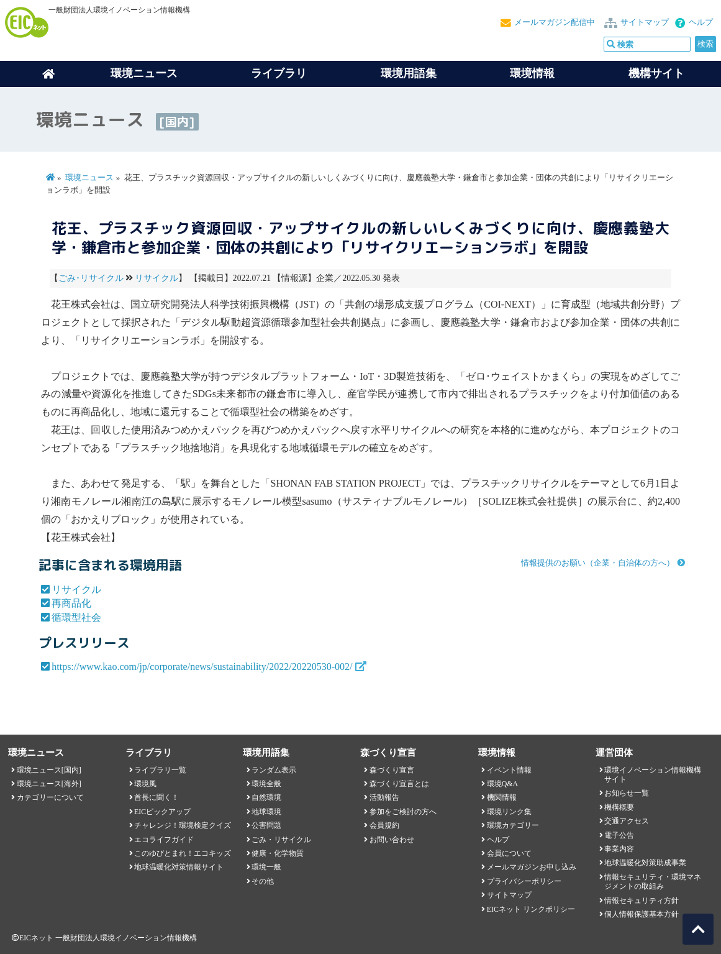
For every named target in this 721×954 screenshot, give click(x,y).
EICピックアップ (162, 811)
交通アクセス (626, 821)
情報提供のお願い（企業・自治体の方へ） (597, 563)
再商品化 (71, 603)
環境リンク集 (509, 811)
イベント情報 (509, 770)
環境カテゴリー (513, 825)
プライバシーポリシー (524, 881)
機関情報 (502, 797)
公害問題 (266, 825)
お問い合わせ (392, 839)
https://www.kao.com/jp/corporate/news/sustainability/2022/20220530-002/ (202, 666)
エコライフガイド (164, 839)
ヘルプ (701, 22)
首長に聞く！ (156, 797)
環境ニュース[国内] (49, 770)
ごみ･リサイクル (91, 278)
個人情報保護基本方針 (641, 914)
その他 (263, 881)
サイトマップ (644, 22)
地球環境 (266, 811)
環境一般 (266, 867)
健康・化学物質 (278, 853)
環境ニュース (89, 177)
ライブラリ (279, 73)
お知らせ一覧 (626, 793)
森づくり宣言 (392, 770)
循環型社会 (76, 617)
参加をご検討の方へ (403, 811)
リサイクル (156, 278)
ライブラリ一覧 (160, 770)
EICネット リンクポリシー (531, 909)
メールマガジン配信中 (554, 22)
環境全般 (266, 783)
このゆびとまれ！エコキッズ (182, 853)
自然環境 (266, 797)
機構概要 (619, 807)
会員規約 (384, 825)
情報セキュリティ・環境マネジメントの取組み (652, 882)
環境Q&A (502, 783)
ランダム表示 (274, 770)
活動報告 (384, 797)
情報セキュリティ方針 (641, 900)
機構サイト (656, 73)
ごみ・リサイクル (281, 839)
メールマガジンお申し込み (531, 867)
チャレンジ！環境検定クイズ (182, 825)
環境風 (145, 783)
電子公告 (619, 835)
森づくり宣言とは (399, 783)
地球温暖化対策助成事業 (645, 862)
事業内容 (619, 849)
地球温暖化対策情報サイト (179, 867)
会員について (509, 853)
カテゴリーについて (50, 797)
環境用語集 (409, 73)
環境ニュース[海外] (49, 783)
